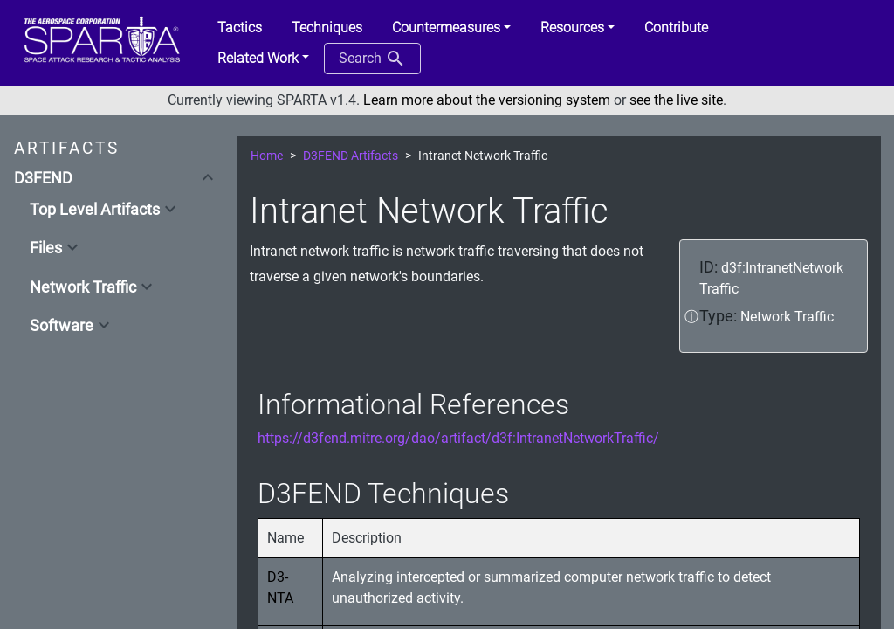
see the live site (676, 100)
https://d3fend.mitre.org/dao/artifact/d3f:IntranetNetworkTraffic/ (458, 438)
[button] (451, 28)
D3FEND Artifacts (350, 156)
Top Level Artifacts (95, 209)
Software (61, 326)
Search (372, 58)
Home (267, 156)
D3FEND (43, 178)
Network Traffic (83, 287)
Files (46, 248)
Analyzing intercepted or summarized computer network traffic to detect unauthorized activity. (551, 587)
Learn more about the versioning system (486, 100)
